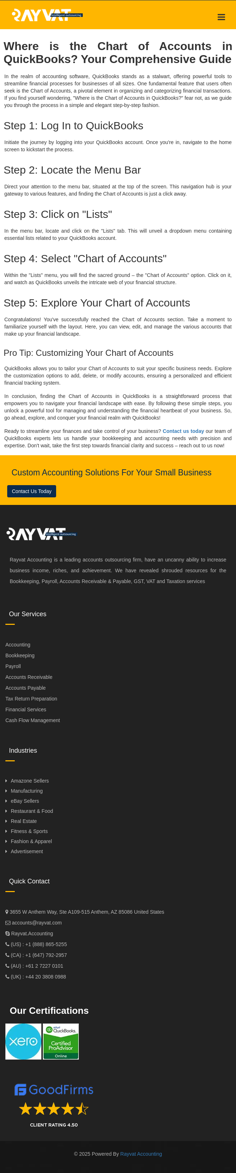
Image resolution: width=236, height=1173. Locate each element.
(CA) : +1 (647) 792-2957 (38, 955)
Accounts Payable (25, 688)
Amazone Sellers (30, 781)
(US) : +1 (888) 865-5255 (38, 944)
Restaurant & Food (32, 811)
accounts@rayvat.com (36, 923)
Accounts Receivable (29, 677)
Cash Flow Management (32, 720)
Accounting (17, 645)
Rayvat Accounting (141, 1154)
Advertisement (27, 851)
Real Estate (24, 821)
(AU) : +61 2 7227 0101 (36, 966)
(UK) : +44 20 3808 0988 (37, 977)
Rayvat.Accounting (32, 933)
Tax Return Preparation (31, 699)
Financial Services (25, 709)
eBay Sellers (25, 801)
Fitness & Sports (29, 831)
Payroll (13, 666)
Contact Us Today (31, 491)
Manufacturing (27, 791)
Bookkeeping (20, 655)
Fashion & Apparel (31, 841)
